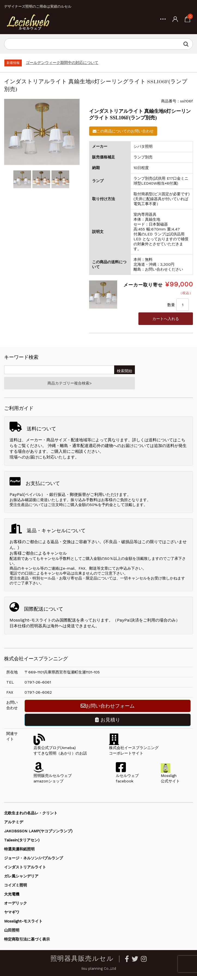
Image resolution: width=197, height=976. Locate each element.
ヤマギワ (11, 912)
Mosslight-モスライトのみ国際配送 (43, 620)
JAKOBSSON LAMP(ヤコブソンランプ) (38, 831)
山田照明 (11, 930)
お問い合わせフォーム (108, 706)
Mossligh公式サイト (170, 775)
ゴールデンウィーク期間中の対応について (62, 62)
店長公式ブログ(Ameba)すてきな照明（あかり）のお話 (60, 747)
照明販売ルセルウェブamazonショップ (53, 775)
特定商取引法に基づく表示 (27, 939)
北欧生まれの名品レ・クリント (30, 813)
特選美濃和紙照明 (19, 849)
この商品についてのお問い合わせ (123, 131)
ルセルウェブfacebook (127, 775)
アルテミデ (13, 822)
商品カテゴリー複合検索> (69, 383)
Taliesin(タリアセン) (22, 840)
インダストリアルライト (25, 867)
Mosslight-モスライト (23, 921)
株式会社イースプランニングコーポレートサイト (134, 747)
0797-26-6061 (38, 682)
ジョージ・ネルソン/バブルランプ (33, 858)
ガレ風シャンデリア (21, 876)
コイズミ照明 (15, 885)
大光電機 (11, 894)
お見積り (107, 720)
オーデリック (15, 903)
